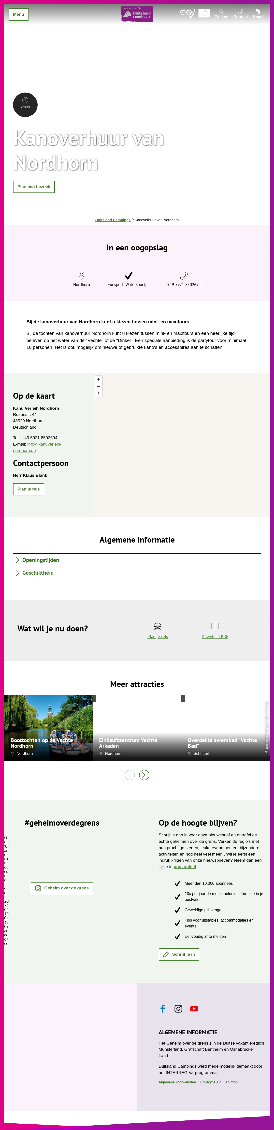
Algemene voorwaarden (177, 1082)
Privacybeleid (210, 1082)
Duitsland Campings (113, 220)
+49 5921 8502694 (184, 284)
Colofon (232, 1082)
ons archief (185, 866)
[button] (34, 187)
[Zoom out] (98, 386)
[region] (181, 445)
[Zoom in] (98, 379)
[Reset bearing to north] (98, 393)
